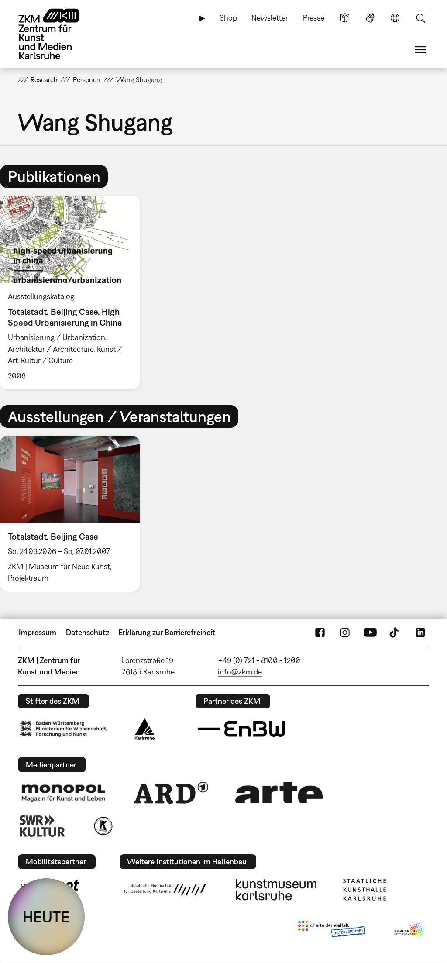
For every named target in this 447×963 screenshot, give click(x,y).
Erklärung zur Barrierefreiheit (166, 632)
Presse (313, 17)
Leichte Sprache (345, 18)
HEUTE (46, 916)
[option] (74, 292)
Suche (420, 18)
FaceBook (320, 633)
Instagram (345, 633)
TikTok (395, 633)
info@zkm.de (240, 671)
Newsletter (269, 17)
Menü (420, 50)
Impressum (37, 632)
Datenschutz (87, 632)
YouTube (370, 633)
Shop (228, 17)
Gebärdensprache (370, 18)
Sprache (395, 18)
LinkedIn (420, 633)
